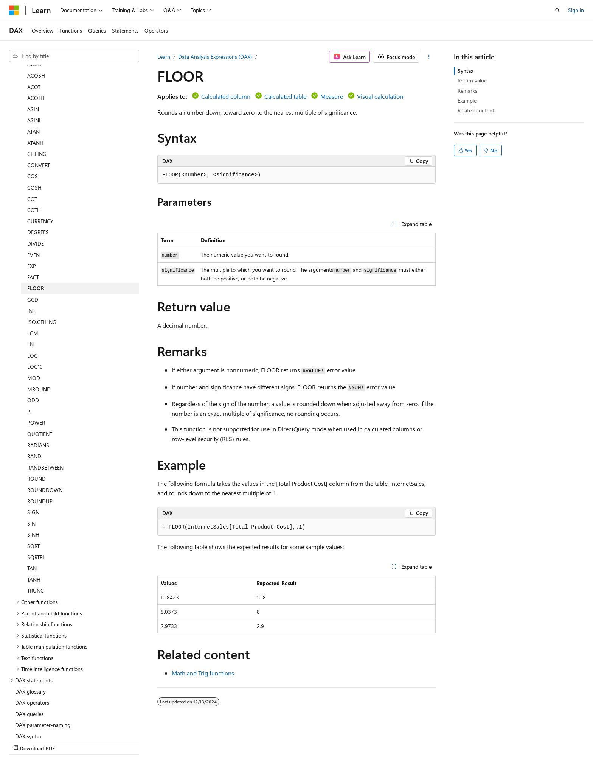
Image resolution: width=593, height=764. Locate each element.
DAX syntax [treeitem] (28, 687)
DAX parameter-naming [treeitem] (42, 676)
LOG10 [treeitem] (35, 318)
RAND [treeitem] (34, 407)
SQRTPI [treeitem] (35, 508)
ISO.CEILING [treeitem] (41, 273)
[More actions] (429, 57)
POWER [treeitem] (36, 374)
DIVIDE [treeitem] (35, 195)
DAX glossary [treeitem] (30, 643)
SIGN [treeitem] (33, 463)
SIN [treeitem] (31, 475)
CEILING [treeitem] (37, 105)
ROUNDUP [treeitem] (40, 452)
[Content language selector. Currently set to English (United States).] (43, 740)
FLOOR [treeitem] (35, 239)
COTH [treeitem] (34, 161)
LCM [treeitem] (32, 284)
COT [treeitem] (32, 150)
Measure (331, 96)
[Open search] (557, 10)
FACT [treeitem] (33, 228)
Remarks (467, 90)
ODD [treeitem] (33, 351)
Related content (476, 110)
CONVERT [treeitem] (38, 116)
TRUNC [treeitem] (35, 542)
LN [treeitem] (30, 295)
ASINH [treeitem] (35, 71)
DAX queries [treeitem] (29, 665)
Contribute (409, 740)
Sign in (576, 10)
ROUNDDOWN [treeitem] (44, 441)
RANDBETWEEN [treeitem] (45, 419)
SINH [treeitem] (33, 486)
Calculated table (285, 96)
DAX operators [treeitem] (32, 654)
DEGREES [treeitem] (38, 183)
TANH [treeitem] (33, 531)
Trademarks (514, 740)
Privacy (439, 740)
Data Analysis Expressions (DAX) (215, 56)
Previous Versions (343, 740)
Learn (163, 56)
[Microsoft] (14, 10)
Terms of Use (477, 740)
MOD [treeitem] (33, 329)
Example (467, 100)
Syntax (465, 70)
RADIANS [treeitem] (38, 396)
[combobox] (74, 56)
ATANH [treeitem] (35, 94)
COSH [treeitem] (34, 139)
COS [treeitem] (32, 127)
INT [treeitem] (31, 262)
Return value (472, 80)
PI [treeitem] (29, 363)
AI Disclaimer (298, 740)
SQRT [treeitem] (33, 497)
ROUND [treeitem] (36, 430)
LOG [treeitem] (32, 307)
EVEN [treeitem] (33, 206)
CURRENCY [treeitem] (40, 172)
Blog (377, 740)
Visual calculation (380, 96)
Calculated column (225, 96)
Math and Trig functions (203, 673)
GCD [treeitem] (32, 251)
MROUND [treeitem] (39, 340)
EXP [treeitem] (31, 217)
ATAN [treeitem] (33, 83)
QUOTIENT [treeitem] (39, 385)
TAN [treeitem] (32, 519)
